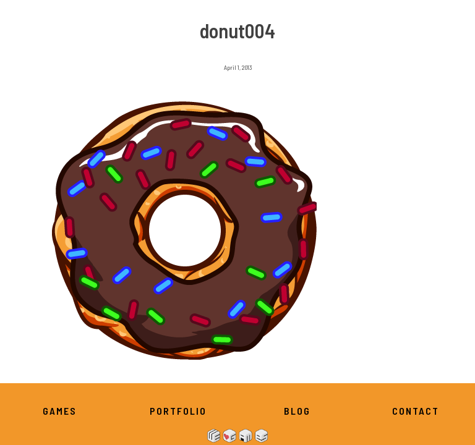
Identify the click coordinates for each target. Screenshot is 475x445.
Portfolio (178, 411)
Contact (415, 411)
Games (60, 411)
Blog (297, 411)
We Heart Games (237, 436)
